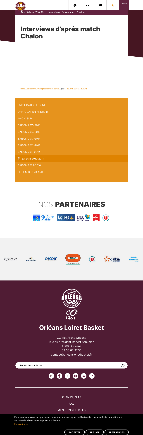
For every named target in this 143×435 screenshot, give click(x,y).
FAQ (71, 403)
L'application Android (33, 111)
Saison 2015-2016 (29, 125)
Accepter (75, 432)
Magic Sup (25, 118)
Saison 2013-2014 (29, 138)
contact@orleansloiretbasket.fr (71, 354)
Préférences (116, 432)
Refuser (95, 432)
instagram (75, 376)
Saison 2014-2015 (29, 131)
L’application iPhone (32, 105)
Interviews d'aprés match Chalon (67, 12)
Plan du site (71, 397)
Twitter (67, 376)
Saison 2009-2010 (29, 165)
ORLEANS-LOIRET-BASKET (76, 89)
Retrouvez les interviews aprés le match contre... (40, 89)
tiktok (92, 376)
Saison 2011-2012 (29, 151)
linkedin (83, 376)
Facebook (59, 376)
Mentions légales (71, 410)
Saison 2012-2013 (29, 145)
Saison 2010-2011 (36, 12)
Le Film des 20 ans (30, 172)
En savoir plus (21, 424)
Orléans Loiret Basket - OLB (20, 6)
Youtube (51, 376)
